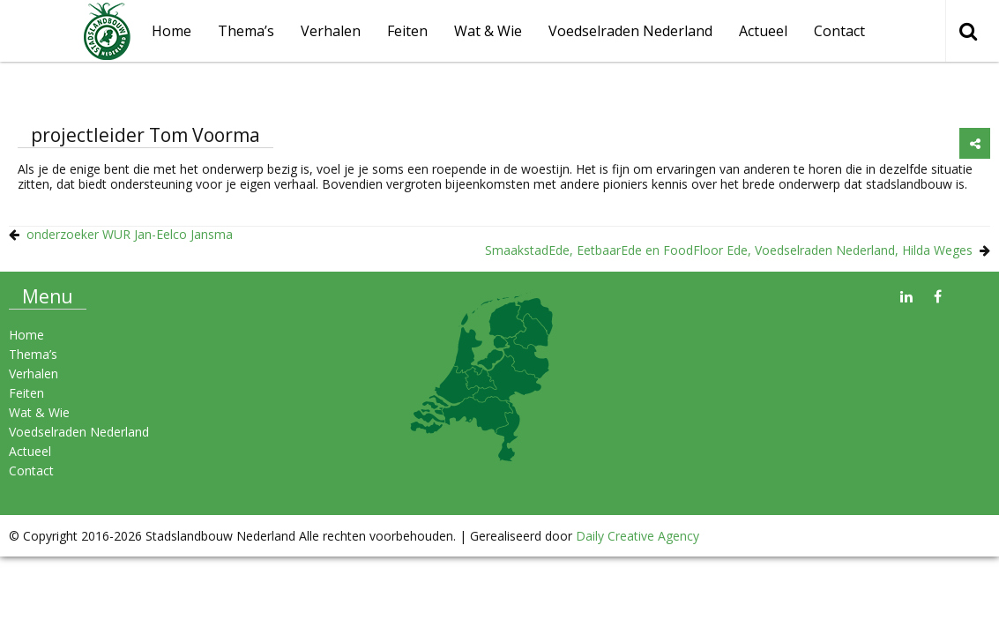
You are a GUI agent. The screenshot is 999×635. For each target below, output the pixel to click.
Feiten (407, 31)
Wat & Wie (488, 31)
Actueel (763, 31)
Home (26, 334)
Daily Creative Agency (637, 535)
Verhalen (331, 31)
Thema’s (246, 31)
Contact (839, 31)
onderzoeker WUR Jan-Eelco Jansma (129, 234)
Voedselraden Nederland (630, 31)
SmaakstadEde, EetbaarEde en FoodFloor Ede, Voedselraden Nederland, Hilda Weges (729, 250)
